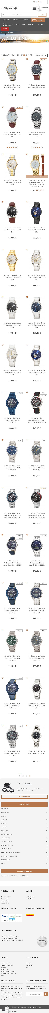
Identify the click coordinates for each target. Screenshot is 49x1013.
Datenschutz (5, 969)
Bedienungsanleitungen (8, 971)
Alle (31, 55)
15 (22, 55)
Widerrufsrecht (5, 973)
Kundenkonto (37, 2)
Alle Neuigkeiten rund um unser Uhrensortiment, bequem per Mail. (36, 987)
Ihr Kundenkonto (6, 963)
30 (24, 55)
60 (28, 55)
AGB (27, 967)
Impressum (29, 965)
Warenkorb (45, 7)
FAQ (2, 975)
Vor (29, 776)
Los (42, 15)
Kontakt (3, 967)
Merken (2, 59)
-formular (14, 973)
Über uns (28, 963)
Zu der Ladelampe (24, 796)
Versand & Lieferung (7, 965)
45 (26, 55)
